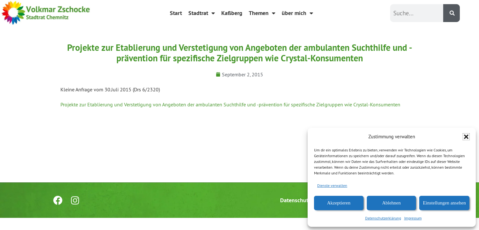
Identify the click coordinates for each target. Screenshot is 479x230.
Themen (262, 13)
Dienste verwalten (332, 185)
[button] (466, 137)
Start (176, 13)
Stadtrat (201, 13)
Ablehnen (391, 202)
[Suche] (451, 13)
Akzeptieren (338, 202)
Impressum (413, 218)
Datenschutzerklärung (383, 218)
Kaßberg (231, 13)
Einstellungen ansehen (444, 202)
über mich (297, 13)
